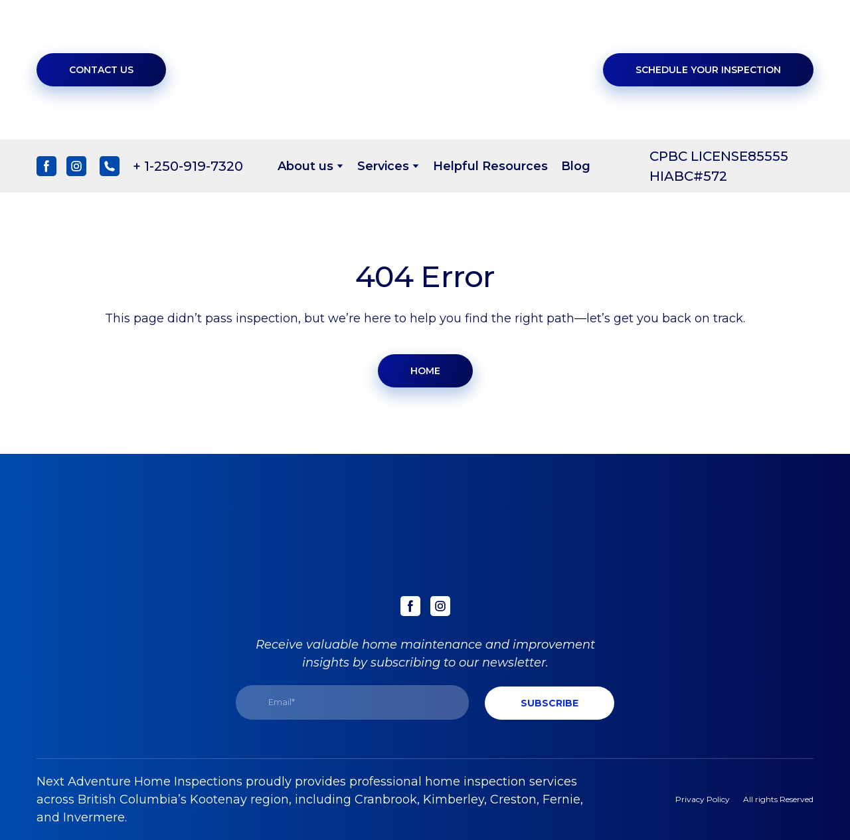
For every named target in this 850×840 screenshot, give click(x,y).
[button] (101, 69)
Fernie (561, 799)
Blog (575, 166)
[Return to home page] (434, 69)
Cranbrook (386, 799)
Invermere (94, 817)
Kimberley (453, 799)
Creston (513, 799)
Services (383, 166)
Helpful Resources (490, 166)
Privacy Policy (702, 799)
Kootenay (218, 799)
